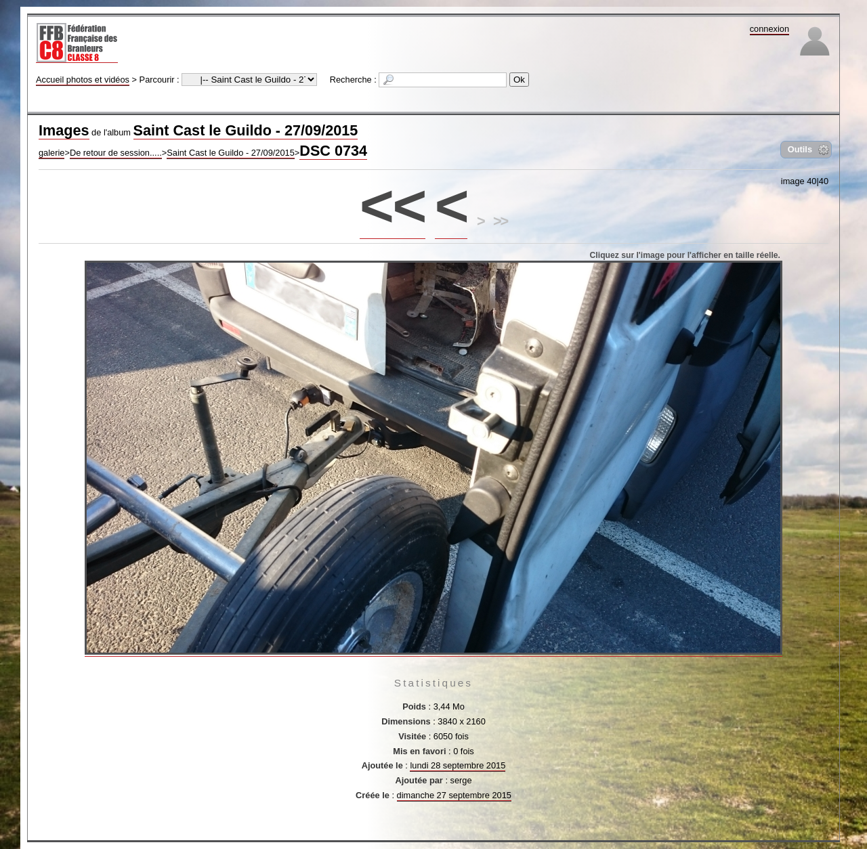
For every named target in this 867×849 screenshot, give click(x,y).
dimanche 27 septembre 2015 (454, 795)
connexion (769, 29)
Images (64, 130)
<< (392, 205)
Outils (800, 149)
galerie (51, 153)
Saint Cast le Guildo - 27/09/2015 (245, 130)
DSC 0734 (333, 150)
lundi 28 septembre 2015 (457, 765)
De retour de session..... (116, 153)
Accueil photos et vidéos (82, 79)
